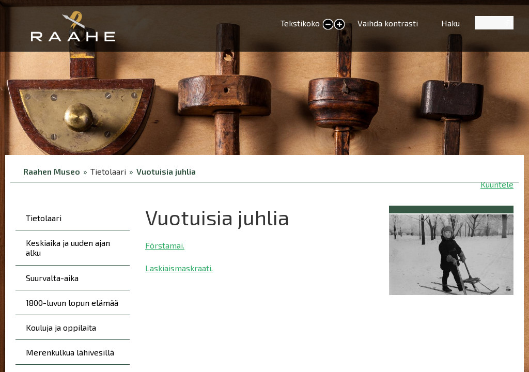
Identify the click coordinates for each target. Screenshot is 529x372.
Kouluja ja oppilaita (61, 327)
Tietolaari (43, 218)
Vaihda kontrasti (387, 23)
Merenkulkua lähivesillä (70, 352)
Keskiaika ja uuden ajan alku (68, 247)
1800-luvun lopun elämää (72, 302)
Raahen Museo (51, 171)
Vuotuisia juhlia (166, 171)
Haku (450, 23)
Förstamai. (164, 245)
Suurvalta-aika (52, 278)
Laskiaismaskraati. (179, 268)
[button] (451, 253)
